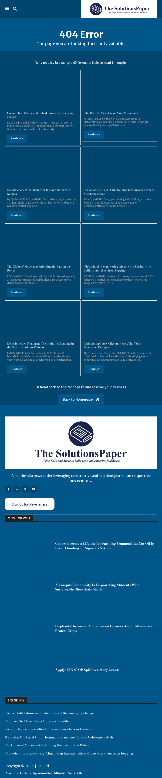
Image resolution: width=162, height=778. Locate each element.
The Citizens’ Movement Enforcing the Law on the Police (39, 268)
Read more (17, 138)
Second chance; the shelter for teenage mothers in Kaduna (38, 192)
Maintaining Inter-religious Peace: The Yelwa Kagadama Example (112, 345)
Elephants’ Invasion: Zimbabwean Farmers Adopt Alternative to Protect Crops (105, 628)
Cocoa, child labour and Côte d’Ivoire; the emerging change (40, 115)
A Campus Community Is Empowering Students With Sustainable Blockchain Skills (97, 587)
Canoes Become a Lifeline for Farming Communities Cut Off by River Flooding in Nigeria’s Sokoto (105, 546)
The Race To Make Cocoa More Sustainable (111, 113)
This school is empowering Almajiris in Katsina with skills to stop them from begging (117, 268)
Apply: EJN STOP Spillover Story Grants (87, 669)
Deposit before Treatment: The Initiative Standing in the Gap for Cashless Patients (40, 345)
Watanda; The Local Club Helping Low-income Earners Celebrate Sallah (119, 192)
